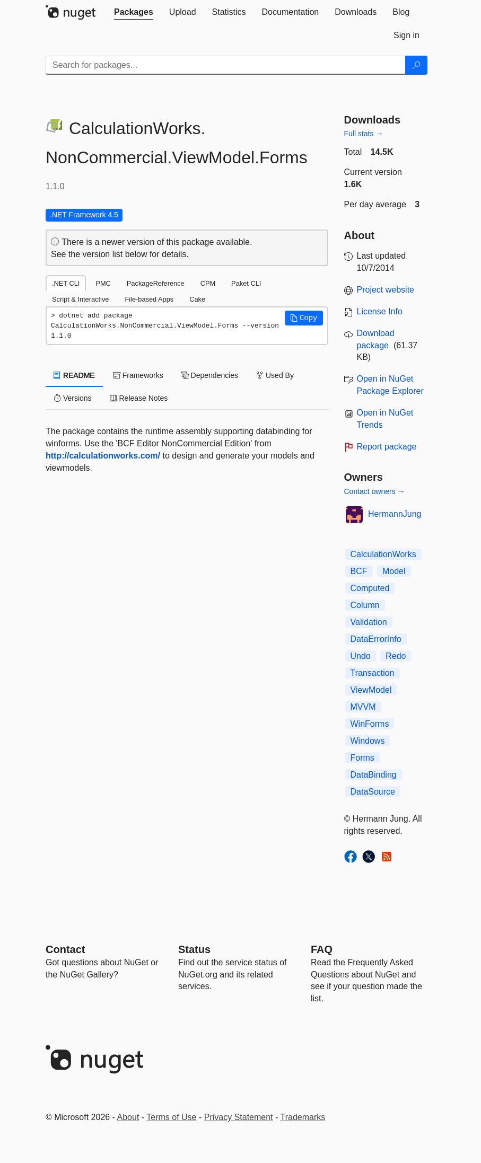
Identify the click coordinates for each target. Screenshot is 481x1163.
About (128, 1117)
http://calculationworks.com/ (103, 455)
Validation (369, 622)
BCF (359, 571)
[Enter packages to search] (226, 65)
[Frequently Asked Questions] (322, 949)
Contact (65, 949)
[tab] (133, 12)
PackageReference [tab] (156, 283)
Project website (386, 289)
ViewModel (371, 689)
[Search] (416, 65)
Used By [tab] (275, 375)
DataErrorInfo (376, 639)
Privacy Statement (238, 1117)
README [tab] (74, 375)
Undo (361, 655)
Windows (368, 740)
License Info (380, 311)
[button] (304, 318)
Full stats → (363, 133)
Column (365, 605)
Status (194, 949)
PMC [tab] (102, 283)
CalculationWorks (383, 554)
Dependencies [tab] (209, 375)
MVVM (363, 706)
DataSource (373, 791)
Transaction (373, 672)
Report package (387, 446)
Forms (362, 757)
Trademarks (303, 1117)
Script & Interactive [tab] (80, 299)
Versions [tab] (73, 398)
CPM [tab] (207, 283)
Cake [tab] (197, 299)
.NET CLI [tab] (66, 283)
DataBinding (374, 774)
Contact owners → (374, 491)
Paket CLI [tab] (246, 283)
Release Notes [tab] (139, 398)
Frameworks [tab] (138, 375)
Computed (370, 588)
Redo (396, 655)
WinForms (370, 723)
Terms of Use (171, 1117)
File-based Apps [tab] (149, 299)
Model (394, 571)
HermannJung (395, 513)
